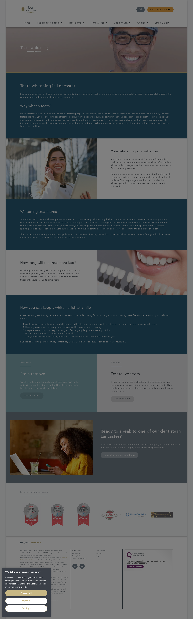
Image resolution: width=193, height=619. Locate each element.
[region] (26, 592)
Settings (26, 608)
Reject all (26, 601)
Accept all (26, 593)
